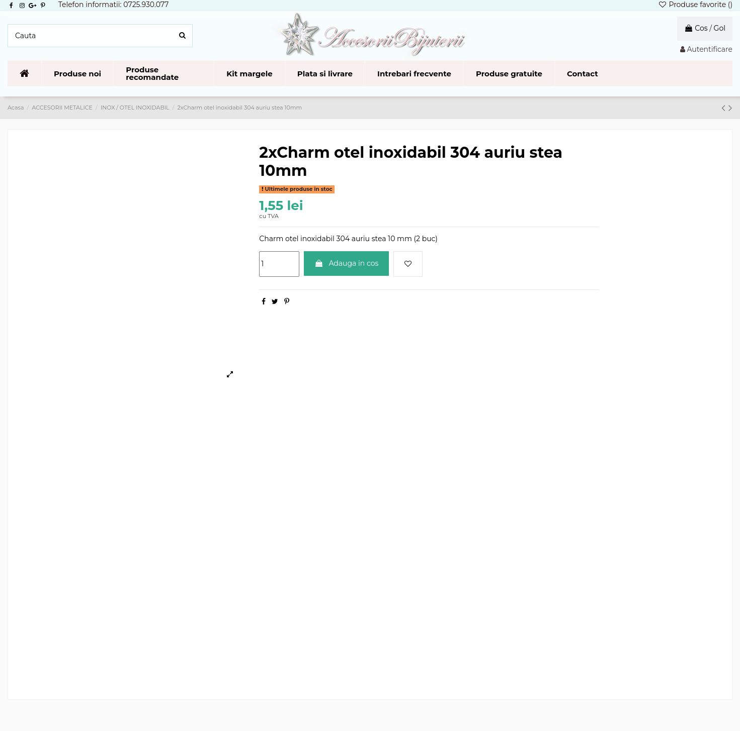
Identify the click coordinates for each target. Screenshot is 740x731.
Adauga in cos (346, 263)
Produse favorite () (695, 4)
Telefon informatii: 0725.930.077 (113, 4)
